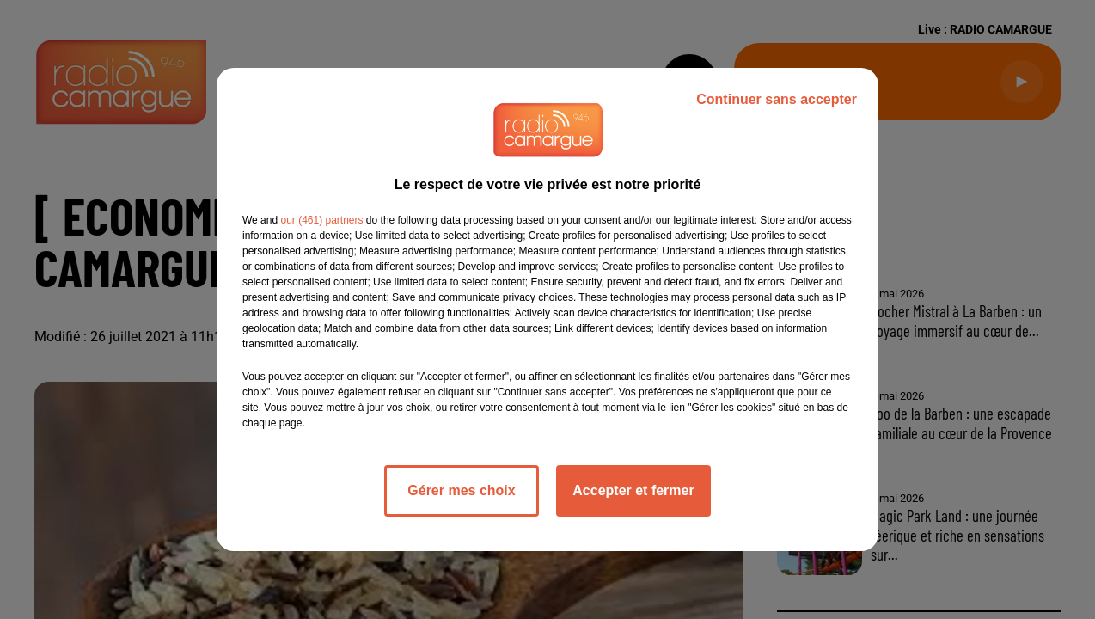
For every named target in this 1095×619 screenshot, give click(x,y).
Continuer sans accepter (776, 99)
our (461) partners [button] (321, 220)
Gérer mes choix (461, 490)
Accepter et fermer (633, 490)
